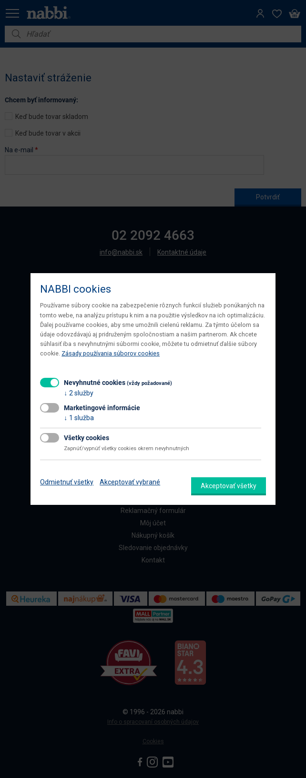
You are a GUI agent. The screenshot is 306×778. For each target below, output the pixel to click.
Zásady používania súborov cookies (110, 353)
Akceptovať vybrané (130, 482)
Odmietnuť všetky (66, 482)
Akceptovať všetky (228, 486)
